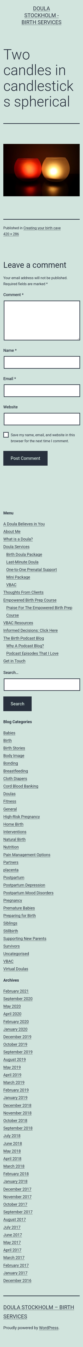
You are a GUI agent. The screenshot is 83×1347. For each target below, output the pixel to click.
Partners (10, 862)
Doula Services (16, 546)
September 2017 (18, 1212)
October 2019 (15, 1044)
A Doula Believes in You (24, 524)
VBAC (11, 584)
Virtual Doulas (15, 968)
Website (10, 407)
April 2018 (12, 1158)
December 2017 (17, 1189)
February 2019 (16, 1090)
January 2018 (15, 1181)
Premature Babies (19, 908)
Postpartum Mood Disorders (28, 892)
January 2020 (15, 1029)
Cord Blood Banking (20, 786)
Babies (9, 733)
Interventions (14, 831)
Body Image (13, 755)
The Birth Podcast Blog (23, 638)
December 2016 (17, 1280)
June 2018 (12, 1143)
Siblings (10, 923)
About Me (12, 531)
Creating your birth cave (42, 228)
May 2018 (12, 1151)
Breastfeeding (15, 771)
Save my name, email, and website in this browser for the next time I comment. (43, 438)
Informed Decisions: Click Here (30, 630)
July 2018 (12, 1135)
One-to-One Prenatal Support (31, 569)
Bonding (10, 763)
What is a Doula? (18, 539)
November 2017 (17, 1196)
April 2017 (12, 1250)
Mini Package (18, 577)
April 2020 (12, 1013)
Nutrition (11, 847)
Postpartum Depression (24, 885)
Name (10, 350)
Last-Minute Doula (22, 562)
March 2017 (14, 1257)
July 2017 (12, 1227)
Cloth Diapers (15, 778)
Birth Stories (14, 748)
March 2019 (14, 1082)
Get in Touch (14, 661)
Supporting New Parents (24, 938)
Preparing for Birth (19, 915)
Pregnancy (12, 900)
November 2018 (17, 1113)
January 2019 (15, 1097)
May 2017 (12, 1242)
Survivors (11, 946)
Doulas (9, 793)
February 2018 (16, 1173)
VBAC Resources (18, 622)
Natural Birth (14, 839)
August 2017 (14, 1219)
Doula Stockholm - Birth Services (41, 15)
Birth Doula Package (24, 554)
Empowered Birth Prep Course (29, 600)
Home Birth (13, 824)
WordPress (48, 1327)
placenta (11, 870)
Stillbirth (10, 931)
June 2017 (12, 1234)
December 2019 (17, 1036)
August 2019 (14, 1059)
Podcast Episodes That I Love (32, 653)
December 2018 (17, 1105)
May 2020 (12, 1006)
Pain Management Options (26, 854)
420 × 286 (11, 234)
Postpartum (13, 877)
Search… (11, 672)
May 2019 (12, 1067)
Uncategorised (16, 953)
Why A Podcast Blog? (25, 645)
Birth (7, 740)
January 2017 (15, 1273)
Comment (13, 294)
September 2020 (18, 998)
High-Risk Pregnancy (21, 816)
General (10, 809)
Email (9, 378)
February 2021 (16, 991)
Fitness (9, 801)
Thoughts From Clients (23, 592)
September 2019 (18, 1052)
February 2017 (16, 1265)
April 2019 (12, 1075)
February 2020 (16, 1021)
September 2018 (18, 1128)
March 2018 (14, 1166)
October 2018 (15, 1120)
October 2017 (15, 1204)
